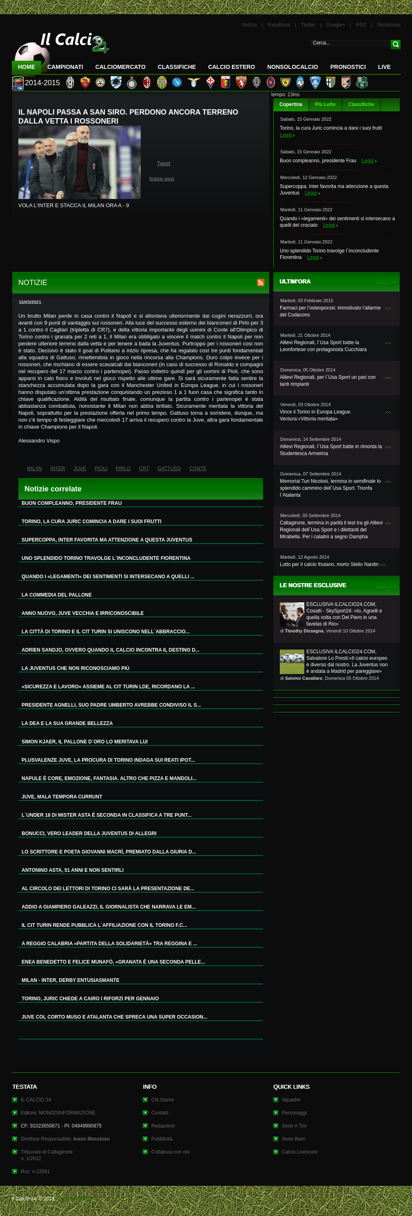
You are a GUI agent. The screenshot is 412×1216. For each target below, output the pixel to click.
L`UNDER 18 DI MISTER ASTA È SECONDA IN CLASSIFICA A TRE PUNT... (106, 815)
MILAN (34, 468)
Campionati (65, 67)
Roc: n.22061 (35, 1171)
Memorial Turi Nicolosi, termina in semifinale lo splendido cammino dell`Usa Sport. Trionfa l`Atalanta (330, 488)
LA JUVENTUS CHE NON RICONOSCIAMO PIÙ (75, 668)
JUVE (80, 468)
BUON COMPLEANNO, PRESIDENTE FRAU (72, 503)
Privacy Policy (77, 1199)
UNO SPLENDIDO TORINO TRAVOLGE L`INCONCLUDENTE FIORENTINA (106, 558)
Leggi (286, 135)
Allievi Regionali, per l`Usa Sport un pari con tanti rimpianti (328, 380)
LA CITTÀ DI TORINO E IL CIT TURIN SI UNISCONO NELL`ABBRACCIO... (106, 632)
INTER (58, 468)
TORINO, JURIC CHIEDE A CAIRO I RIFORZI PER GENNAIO (90, 999)
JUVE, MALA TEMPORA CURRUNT (62, 797)
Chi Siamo (162, 1100)
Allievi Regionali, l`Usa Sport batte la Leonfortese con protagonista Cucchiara (323, 346)
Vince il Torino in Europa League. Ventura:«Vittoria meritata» (316, 415)
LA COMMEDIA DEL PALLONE (57, 595)
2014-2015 (42, 83)
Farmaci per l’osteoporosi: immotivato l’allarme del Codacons (330, 311)
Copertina (290, 104)
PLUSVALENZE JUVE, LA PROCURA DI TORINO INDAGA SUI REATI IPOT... (108, 760)
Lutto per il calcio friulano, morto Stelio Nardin (329, 564)
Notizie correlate (53, 489)
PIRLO (123, 468)
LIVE (384, 67)
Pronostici (348, 67)
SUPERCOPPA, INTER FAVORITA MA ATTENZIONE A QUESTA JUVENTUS (107, 540)
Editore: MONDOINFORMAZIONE (58, 1113)
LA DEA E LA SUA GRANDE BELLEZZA (67, 723)
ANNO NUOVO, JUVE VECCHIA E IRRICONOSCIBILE (83, 613)
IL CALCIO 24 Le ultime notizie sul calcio (61, 51)
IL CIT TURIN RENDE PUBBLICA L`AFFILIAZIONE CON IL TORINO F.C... (104, 925)
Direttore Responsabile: (65, 1139)
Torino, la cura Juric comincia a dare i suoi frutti (331, 128)
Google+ (335, 25)
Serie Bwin (293, 1139)
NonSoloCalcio (292, 67)
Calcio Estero (231, 67)
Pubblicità (162, 1139)
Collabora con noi (170, 1152)
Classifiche (361, 104)
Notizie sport (161, 178)
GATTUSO (169, 468)
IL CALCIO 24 (36, 1100)
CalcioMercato (120, 67)
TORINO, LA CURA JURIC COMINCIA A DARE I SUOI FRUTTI (92, 521)
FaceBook (279, 25)
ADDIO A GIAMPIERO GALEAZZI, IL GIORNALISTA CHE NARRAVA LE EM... (109, 907)
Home (26, 67)
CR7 (144, 468)
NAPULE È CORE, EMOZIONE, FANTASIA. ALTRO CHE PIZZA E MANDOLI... (109, 778)
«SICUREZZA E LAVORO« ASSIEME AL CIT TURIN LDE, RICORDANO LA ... (108, 687)
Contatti (159, 1113)
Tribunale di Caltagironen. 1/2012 (47, 1155)
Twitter (308, 25)
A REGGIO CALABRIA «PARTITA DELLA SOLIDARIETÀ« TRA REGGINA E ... (109, 943)
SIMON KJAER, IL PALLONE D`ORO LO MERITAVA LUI (85, 742)
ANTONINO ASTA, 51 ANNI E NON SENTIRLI (73, 870)
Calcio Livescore (300, 1152)
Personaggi (294, 1113)
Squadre (291, 1100)
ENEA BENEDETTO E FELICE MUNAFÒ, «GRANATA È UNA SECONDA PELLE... (113, 962)
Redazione (389, 25)
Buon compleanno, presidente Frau (318, 161)
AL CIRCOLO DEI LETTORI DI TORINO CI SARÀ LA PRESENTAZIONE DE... (108, 888)
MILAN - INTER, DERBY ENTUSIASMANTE (71, 980)
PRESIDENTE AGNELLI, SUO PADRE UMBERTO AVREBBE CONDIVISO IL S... (111, 705)
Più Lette (325, 104)
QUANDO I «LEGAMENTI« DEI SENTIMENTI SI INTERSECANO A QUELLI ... (108, 576)
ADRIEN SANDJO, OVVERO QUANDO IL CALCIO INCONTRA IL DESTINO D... (110, 650)
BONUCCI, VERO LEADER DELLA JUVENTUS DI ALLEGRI (89, 833)
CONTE (197, 468)
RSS (361, 25)
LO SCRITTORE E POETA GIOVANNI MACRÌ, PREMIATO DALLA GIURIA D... (109, 852)
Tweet (163, 163)
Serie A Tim (294, 1126)
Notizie (249, 25)
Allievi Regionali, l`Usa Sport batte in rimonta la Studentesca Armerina (331, 450)
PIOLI (101, 468)
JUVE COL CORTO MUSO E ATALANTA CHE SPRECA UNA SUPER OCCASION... (114, 1017)
